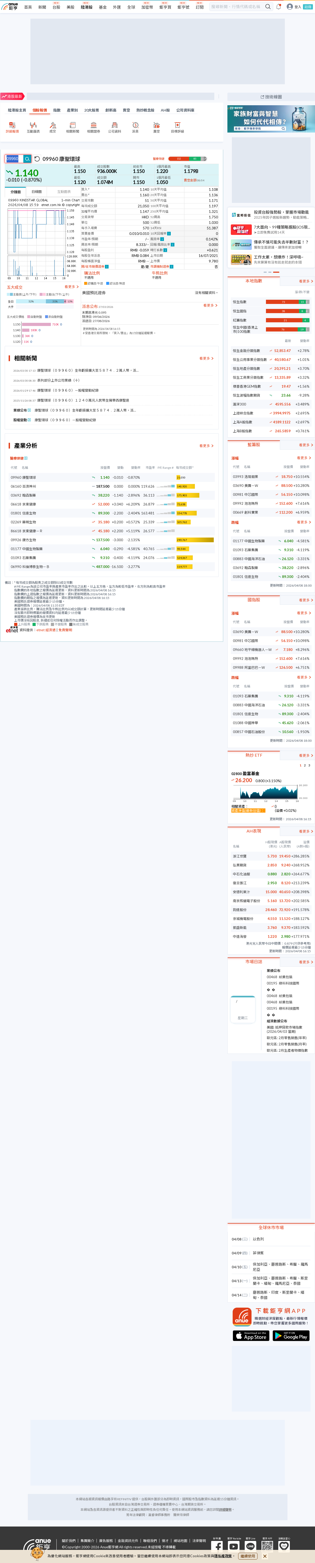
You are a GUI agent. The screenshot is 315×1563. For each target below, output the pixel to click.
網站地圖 (180, 1541)
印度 (275, 1292)
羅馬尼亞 (282, 1283)
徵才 (165, 1541)
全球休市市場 (271, 1227)
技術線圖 (273, 96)
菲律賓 (258, 1253)
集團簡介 (87, 1541)
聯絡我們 (150, 1541)
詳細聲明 (225, 1510)
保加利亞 (260, 1264)
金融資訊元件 (128, 1541)
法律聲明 (199, 1541)
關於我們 (69, 1541)
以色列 (258, 1239)
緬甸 (267, 1283)
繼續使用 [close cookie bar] (248, 1556)
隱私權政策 (223, 1556)
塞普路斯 (278, 1264)
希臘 (293, 1264)
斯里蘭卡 (289, 1292)
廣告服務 (106, 1541)
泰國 (297, 1283)
